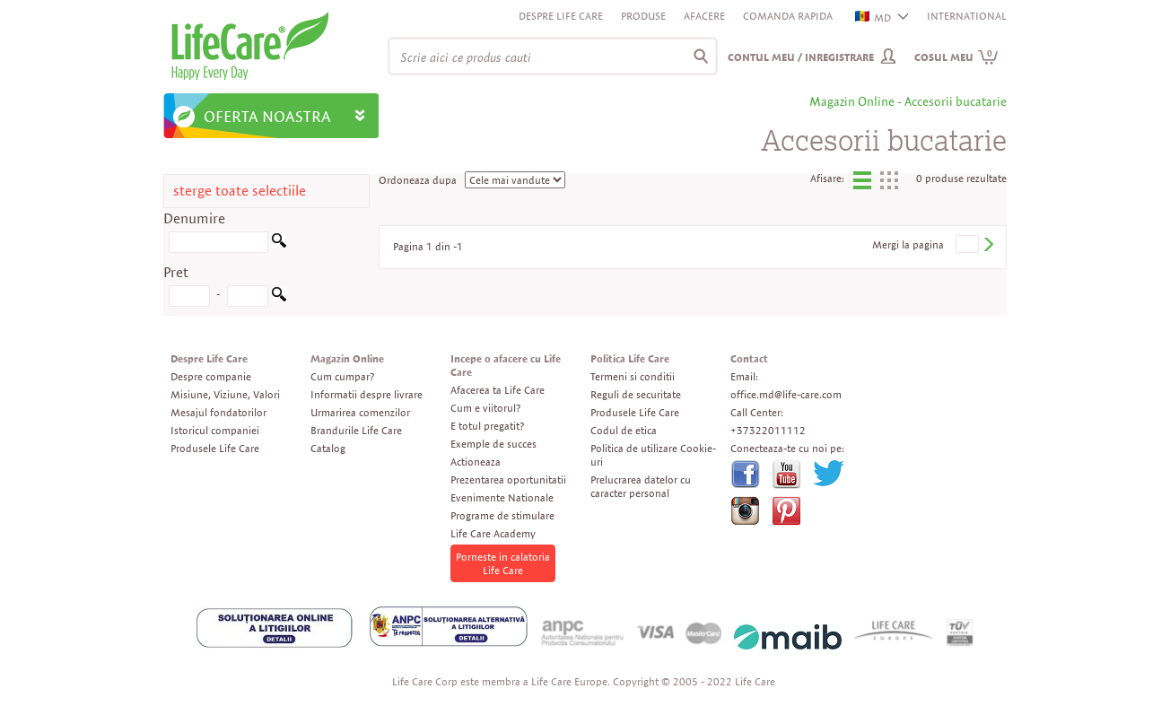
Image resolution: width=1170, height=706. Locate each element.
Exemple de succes (493, 443)
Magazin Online (347, 358)
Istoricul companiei (214, 430)
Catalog (327, 448)
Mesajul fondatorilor (218, 412)
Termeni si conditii (632, 376)
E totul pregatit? (487, 425)
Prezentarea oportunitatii (508, 479)
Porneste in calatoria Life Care (503, 563)
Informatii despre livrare (366, 394)
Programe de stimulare (502, 515)
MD (874, 17)
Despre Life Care (561, 15)
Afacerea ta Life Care (497, 390)
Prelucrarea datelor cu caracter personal (640, 486)
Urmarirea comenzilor (360, 412)
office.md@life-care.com (786, 394)
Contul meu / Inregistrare (801, 57)
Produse (643, 15)
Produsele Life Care (214, 448)
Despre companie (210, 376)
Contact (749, 358)
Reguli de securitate (635, 394)
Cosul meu (956, 57)
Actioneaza (475, 461)
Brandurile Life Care (356, 430)
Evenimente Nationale (502, 497)
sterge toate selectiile (239, 190)
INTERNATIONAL (967, 15)
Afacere (704, 15)
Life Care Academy (493, 533)
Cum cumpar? (342, 376)
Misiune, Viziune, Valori (225, 394)
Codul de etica (623, 430)
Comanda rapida (788, 15)
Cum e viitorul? (485, 407)
